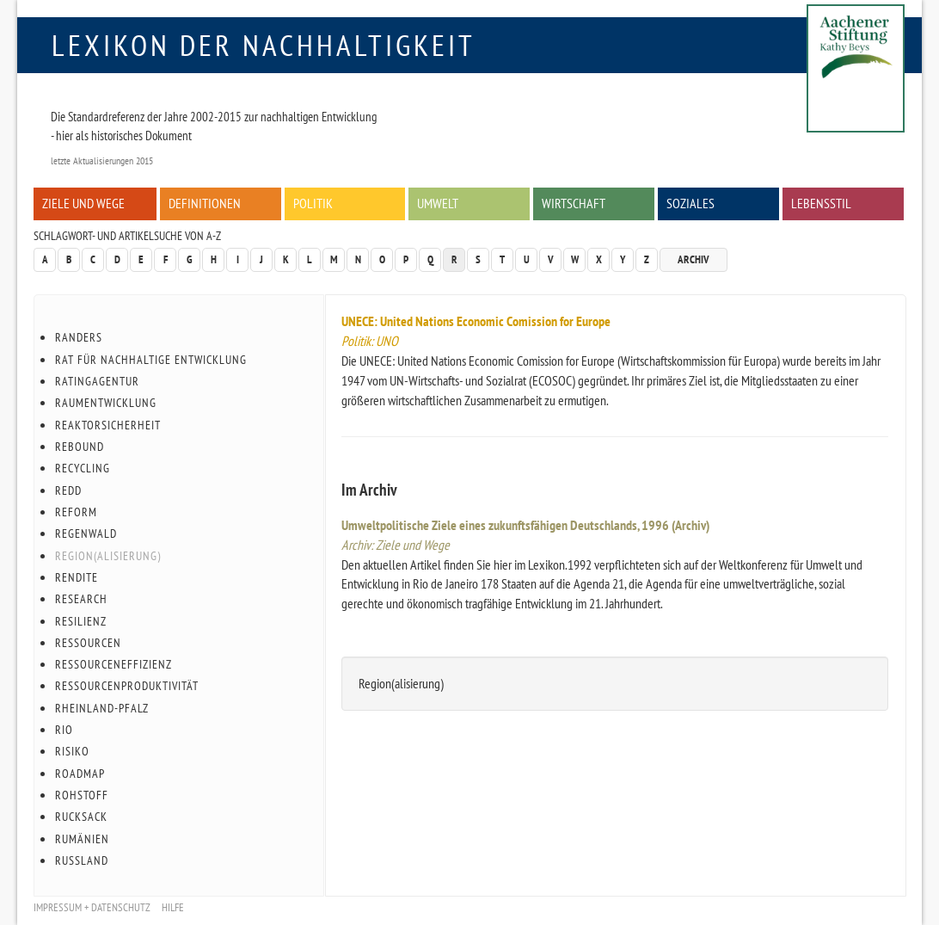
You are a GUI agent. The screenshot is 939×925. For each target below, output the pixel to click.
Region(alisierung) (108, 556)
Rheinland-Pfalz (102, 708)
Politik (313, 203)
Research (81, 599)
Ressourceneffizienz (113, 664)
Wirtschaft (573, 203)
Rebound (79, 446)
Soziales (690, 203)
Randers (78, 337)
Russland (81, 860)
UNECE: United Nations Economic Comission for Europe (476, 321)
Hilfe (173, 907)
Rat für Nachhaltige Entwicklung (151, 359)
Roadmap (80, 773)
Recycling (82, 468)
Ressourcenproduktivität (127, 686)
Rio (64, 729)
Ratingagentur (97, 381)
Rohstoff (81, 795)
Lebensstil (821, 203)
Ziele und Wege (83, 203)
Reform (76, 512)
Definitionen (205, 203)
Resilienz (81, 621)
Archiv (693, 259)
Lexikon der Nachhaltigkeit (264, 45)
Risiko (72, 751)
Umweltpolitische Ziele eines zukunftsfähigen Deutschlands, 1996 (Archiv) (525, 524)
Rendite (76, 577)
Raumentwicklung (105, 402)
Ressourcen (88, 643)
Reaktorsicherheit (108, 425)
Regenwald (86, 533)
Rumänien (82, 839)
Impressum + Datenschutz (92, 907)
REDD (68, 490)
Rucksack (81, 816)
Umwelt (437, 203)
